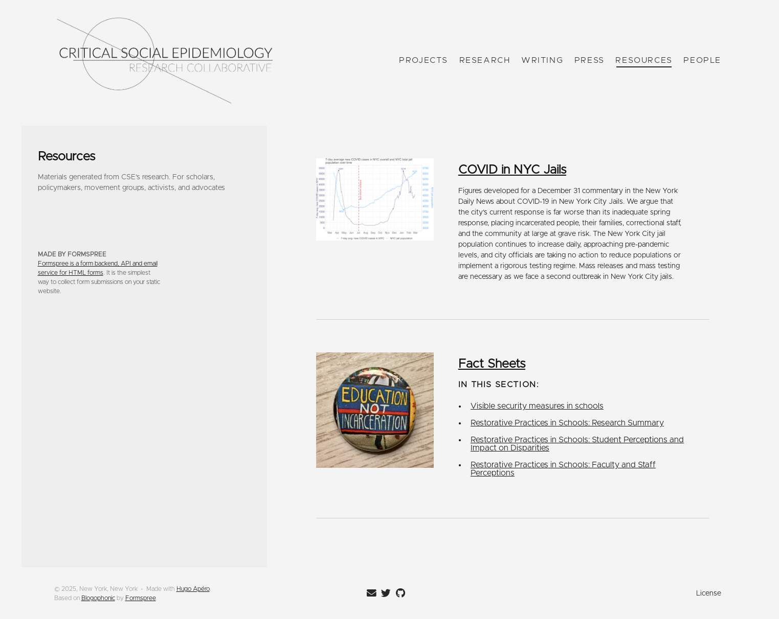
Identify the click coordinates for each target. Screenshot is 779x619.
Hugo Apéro (193, 589)
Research (484, 60)
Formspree (140, 598)
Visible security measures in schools (537, 406)
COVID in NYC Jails (512, 170)
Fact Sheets (491, 364)
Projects (423, 60)
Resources (643, 60)
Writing (542, 60)
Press (589, 60)
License (708, 593)
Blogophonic (98, 598)
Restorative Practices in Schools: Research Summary (567, 423)
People (702, 60)
